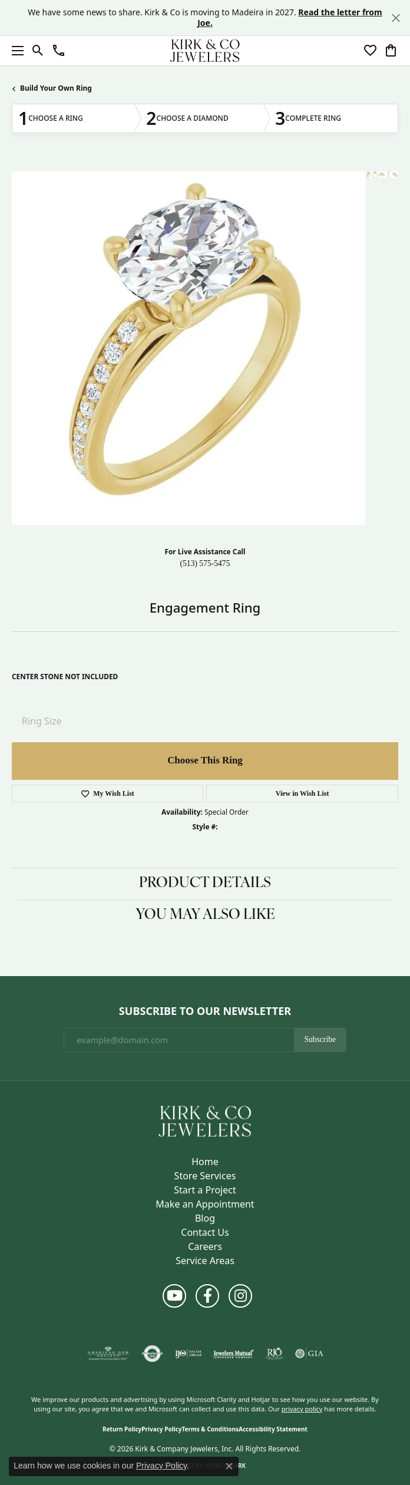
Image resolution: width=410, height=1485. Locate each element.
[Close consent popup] (229, 1466)
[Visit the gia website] (309, 1353)
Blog (205, 1218)
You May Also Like (205, 915)
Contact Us (205, 1232)
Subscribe (320, 1039)
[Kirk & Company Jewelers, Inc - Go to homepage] (205, 1120)
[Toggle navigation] (14, 50)
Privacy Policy (161, 1429)
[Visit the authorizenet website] (152, 1353)
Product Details (205, 884)
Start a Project (205, 1189)
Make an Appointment (205, 1204)
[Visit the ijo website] (188, 1353)
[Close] (395, 18)
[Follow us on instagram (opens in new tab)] (240, 1296)
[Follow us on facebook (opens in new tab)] (207, 1296)
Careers (205, 1246)
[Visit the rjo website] (274, 1353)
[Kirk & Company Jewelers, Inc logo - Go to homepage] (205, 50)
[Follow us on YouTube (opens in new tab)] (174, 1296)
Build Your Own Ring (56, 88)
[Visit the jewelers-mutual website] (233, 1353)
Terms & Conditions (210, 1429)
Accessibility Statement (273, 1429)
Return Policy (121, 1429)
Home (205, 1161)
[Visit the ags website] (108, 1353)
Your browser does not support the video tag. (188, 348)
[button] (38, 50)
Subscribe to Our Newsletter (205, 1011)
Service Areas (205, 1260)
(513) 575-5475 (205, 563)
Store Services (205, 1175)
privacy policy (302, 1408)
